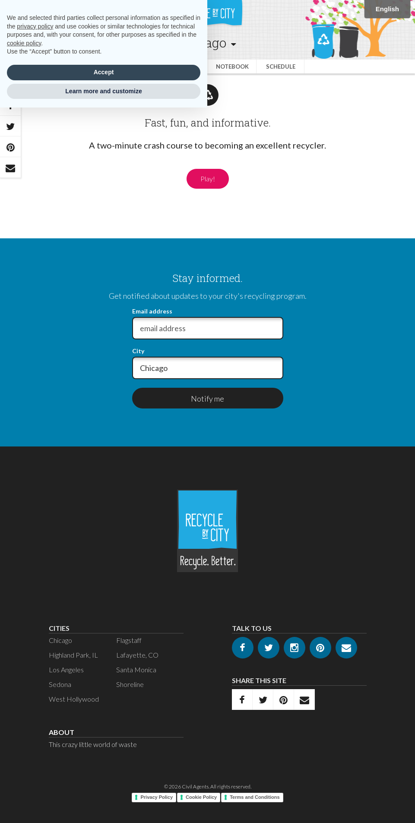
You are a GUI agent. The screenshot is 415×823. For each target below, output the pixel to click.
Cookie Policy (201, 797)
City (138, 351)
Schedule (280, 66)
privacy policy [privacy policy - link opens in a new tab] (35, 26)
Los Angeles (66, 669)
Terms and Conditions (254, 797)
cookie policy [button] (24, 43)
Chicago (60, 640)
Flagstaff (129, 640)
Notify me (207, 398)
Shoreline (130, 684)
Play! (207, 178)
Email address (152, 311)
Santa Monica (136, 669)
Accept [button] (104, 72)
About (61, 732)
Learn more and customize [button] (103, 91)
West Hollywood (74, 699)
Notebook (232, 66)
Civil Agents (195, 786)
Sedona (60, 684)
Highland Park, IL (73, 655)
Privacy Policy (156, 797)
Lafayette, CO (137, 655)
